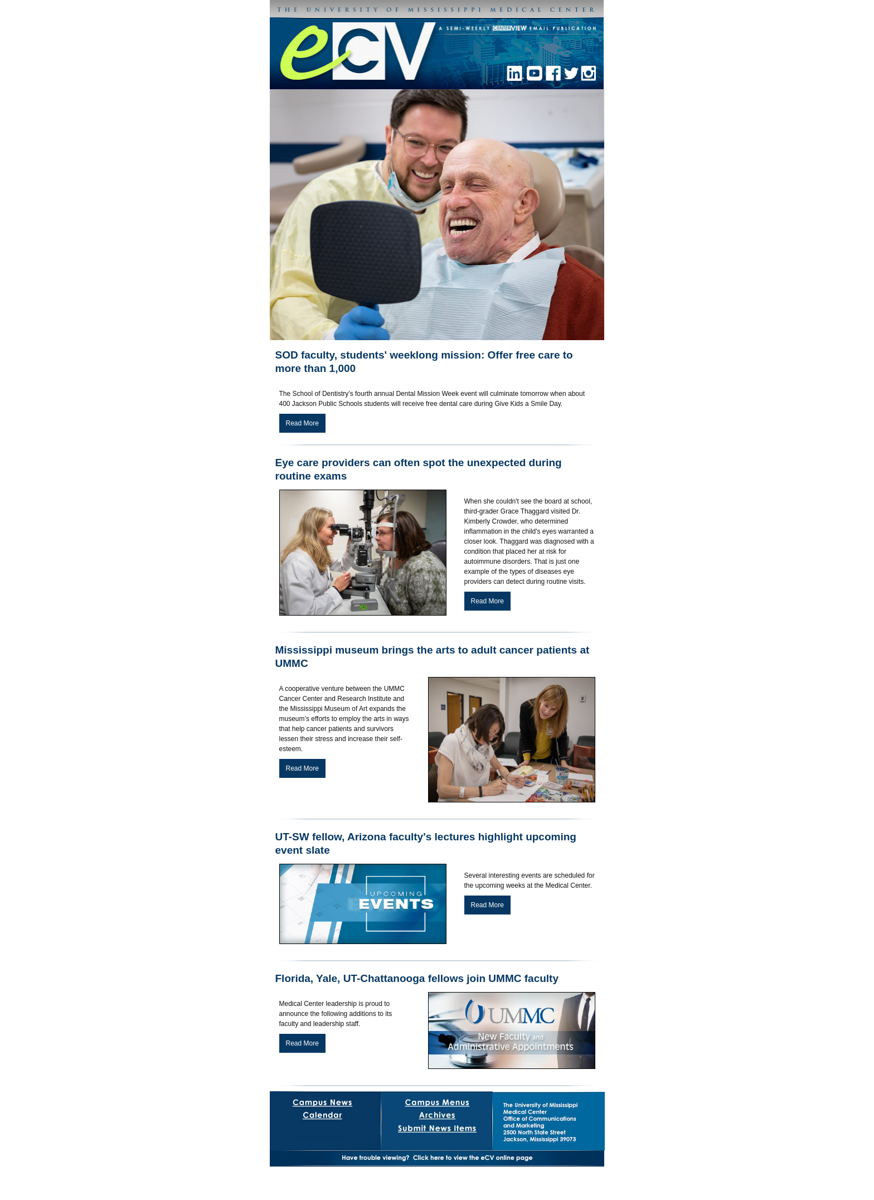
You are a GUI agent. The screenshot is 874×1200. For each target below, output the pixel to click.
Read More (302, 423)
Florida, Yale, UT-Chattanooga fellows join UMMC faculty (417, 978)
